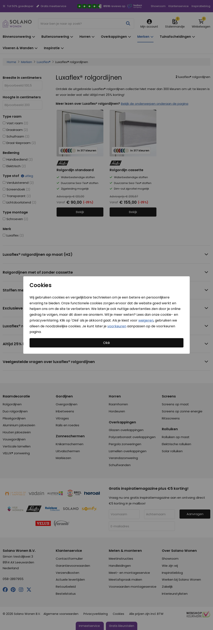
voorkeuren (116, 326)
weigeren (146, 320)
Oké (106, 342)
